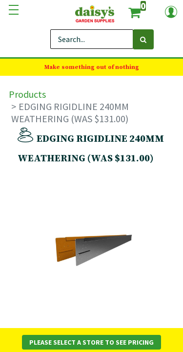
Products (27, 94)
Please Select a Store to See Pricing (91, 342)
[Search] (143, 39)
